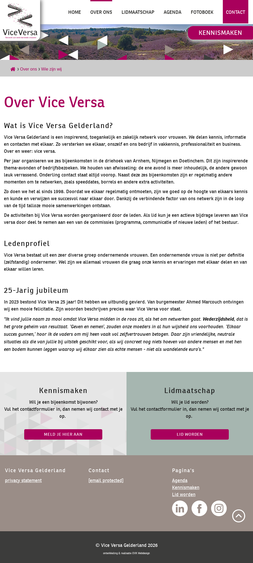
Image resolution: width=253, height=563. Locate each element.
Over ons (101, 12)
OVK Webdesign (141, 553)
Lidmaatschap (138, 12)
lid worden (190, 434)
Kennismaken (220, 33)
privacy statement (23, 480)
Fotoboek (202, 12)
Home (74, 12)
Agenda (172, 12)
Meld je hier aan (63, 434)
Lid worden (183, 494)
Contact (235, 12)
